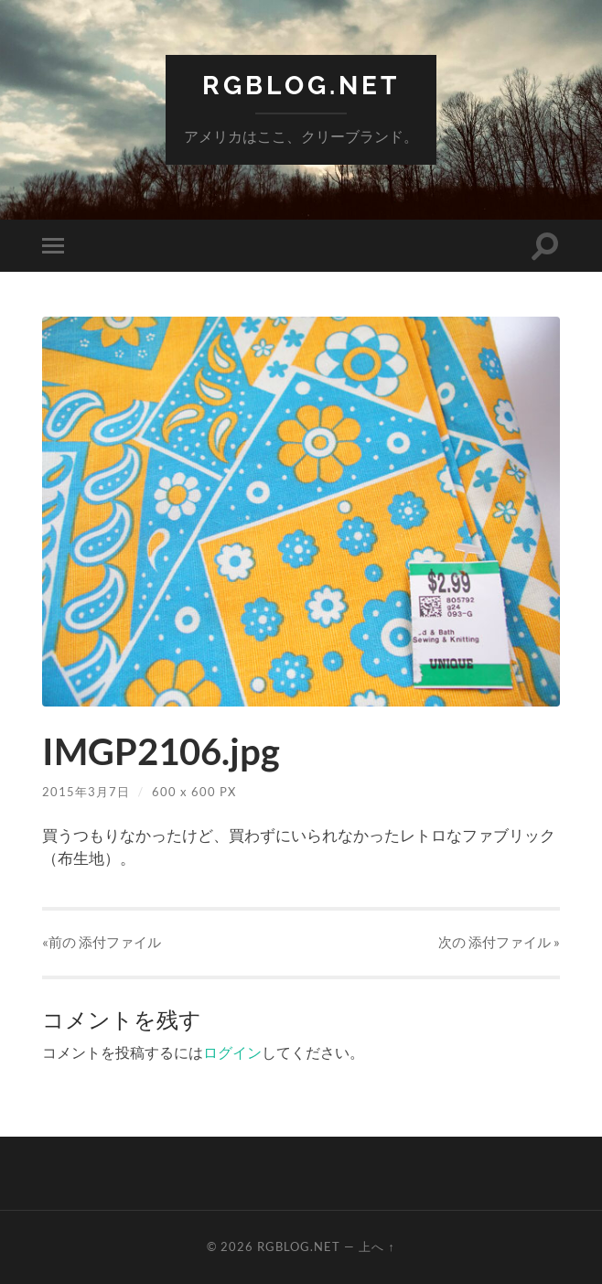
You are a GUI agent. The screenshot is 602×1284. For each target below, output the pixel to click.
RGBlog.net (301, 85)
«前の (101, 941)
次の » (499, 941)
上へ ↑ (376, 1246)
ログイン (232, 1052)
